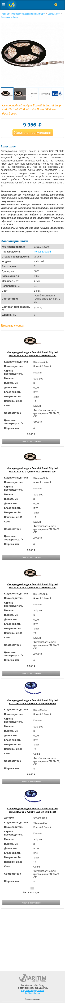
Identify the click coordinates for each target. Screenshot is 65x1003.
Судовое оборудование (32, 990)
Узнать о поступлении (32, 132)
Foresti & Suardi (42, 251)
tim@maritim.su (32, 993)
